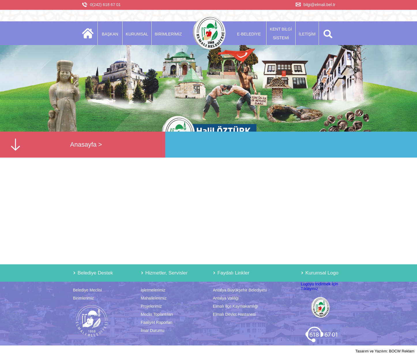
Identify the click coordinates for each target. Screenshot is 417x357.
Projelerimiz (151, 306)
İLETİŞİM (307, 34)
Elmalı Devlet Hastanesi (234, 314)
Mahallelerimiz (153, 298)
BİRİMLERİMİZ (168, 34)
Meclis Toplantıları (157, 314)
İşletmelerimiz (153, 290)
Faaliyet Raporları (157, 322)
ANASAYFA (89, 33)
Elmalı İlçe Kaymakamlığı (235, 306)
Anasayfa (83, 144)
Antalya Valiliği (226, 298)
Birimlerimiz (83, 298)
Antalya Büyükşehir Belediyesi (240, 290)
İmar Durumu (152, 330)
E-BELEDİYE (249, 34)
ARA (327, 33)
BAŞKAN (110, 34)
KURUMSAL (137, 34)
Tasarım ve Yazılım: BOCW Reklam (384, 351)
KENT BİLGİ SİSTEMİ (281, 33)
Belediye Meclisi (87, 290)
